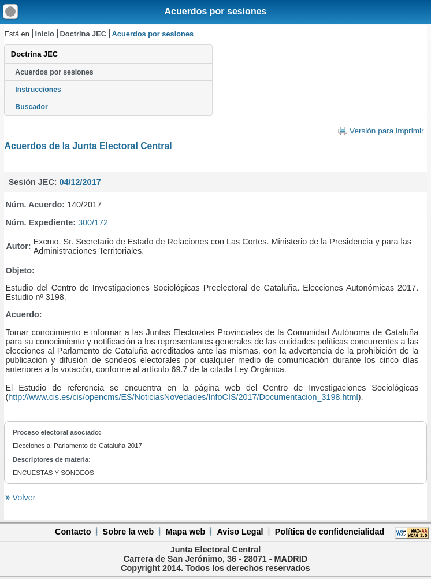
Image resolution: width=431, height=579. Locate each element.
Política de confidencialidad (330, 531)
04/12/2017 (80, 182)
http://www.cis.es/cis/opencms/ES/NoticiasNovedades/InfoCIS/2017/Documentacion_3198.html (183, 397)
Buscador (31, 107)
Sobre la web (128, 531)
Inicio (44, 33)
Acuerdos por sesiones (216, 11)
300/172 (93, 222)
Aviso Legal (240, 531)
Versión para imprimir (386, 131)
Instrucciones (38, 90)
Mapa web (185, 531)
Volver (22, 497)
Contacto (73, 531)
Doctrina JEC (83, 33)
